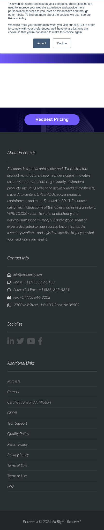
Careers (13, 391)
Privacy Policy (18, 454)
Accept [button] (41, 43)
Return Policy (17, 444)
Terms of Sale (17, 465)
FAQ (10, 486)
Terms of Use (17, 475)
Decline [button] (62, 43)
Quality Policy (18, 433)
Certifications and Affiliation (29, 402)
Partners (13, 381)
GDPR (12, 412)
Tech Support (17, 423)
